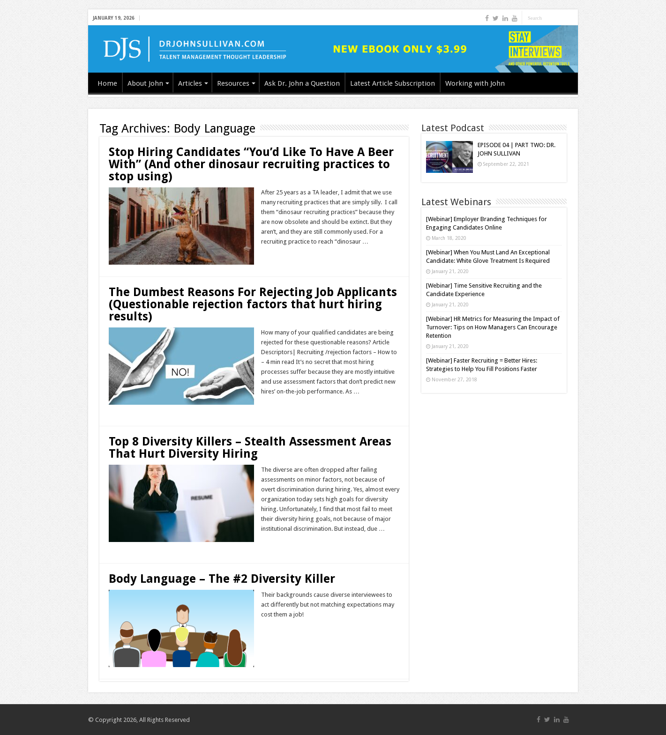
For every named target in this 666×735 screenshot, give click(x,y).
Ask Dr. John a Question (302, 83)
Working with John (475, 83)
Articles (190, 83)
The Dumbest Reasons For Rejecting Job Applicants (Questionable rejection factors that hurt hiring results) (253, 304)
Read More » (281, 258)
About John (145, 83)
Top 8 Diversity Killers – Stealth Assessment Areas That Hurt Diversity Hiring (250, 447)
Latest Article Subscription (392, 83)
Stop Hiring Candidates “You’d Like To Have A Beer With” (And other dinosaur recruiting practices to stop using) (251, 164)
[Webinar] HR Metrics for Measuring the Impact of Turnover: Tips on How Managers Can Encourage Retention (493, 327)
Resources (233, 83)
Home (107, 83)
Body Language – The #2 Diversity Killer (222, 579)
